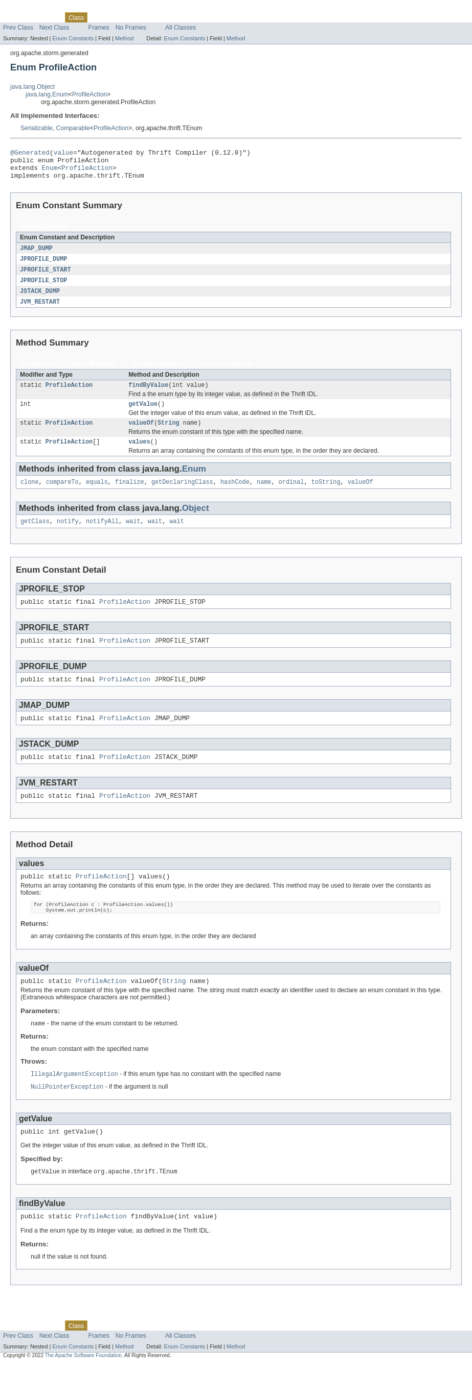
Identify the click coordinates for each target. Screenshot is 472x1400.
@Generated (30, 153)
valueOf (141, 435)
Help (195, 17)
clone (29, 496)
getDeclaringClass (182, 496)
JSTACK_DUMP (40, 300)
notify (68, 536)
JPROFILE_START (45, 277)
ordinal (291, 496)
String (168, 435)
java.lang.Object (32, 86)
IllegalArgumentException (74, 1105)
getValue (143, 415)
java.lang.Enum (47, 94)
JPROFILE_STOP (43, 288)
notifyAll (102, 536)
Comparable (73, 128)
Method (124, 38)
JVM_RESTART (40, 311)
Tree (116, 17)
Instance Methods (157, 372)
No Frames (131, 27)
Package (47, 17)
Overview (16, 17)
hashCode (235, 496)
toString (326, 496)
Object (195, 522)
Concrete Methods (226, 372)
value (63, 153)
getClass (35, 536)
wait (133, 536)
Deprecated (145, 17)
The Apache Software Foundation (83, 1391)
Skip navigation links (28, 8)
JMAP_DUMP (36, 255)
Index (175, 17)
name (264, 496)
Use (98, 17)
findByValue (148, 395)
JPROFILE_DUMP (43, 266)
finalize (129, 496)
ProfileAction (89, 94)
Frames (98, 27)
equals (97, 496)
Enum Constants (73, 38)
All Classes (180, 27)
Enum (50, 172)
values (139, 455)
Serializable (36, 128)
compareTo (62, 496)
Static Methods (93, 372)
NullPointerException (67, 1119)
